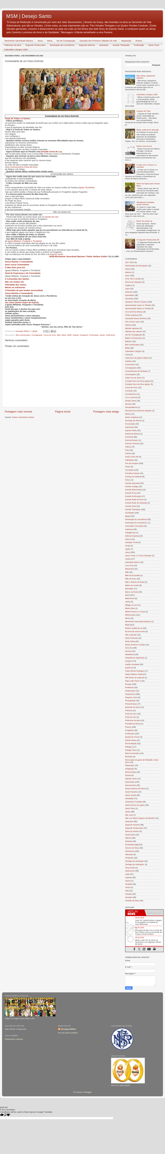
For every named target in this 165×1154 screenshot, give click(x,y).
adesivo (128, 272)
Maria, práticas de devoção (147, 130)
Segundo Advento (87, 45)
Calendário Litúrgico (133, 351)
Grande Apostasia (132, 483)
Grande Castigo (131, 486)
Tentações (129, 858)
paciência (129, 668)
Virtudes (128, 894)
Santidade (129, 798)
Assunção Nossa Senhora (136, 318)
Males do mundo (132, 585)
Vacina (128, 881)
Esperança (129, 427)
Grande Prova (131, 493)
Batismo (128, 341)
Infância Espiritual (132, 536)
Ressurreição (130, 772)
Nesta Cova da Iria (144, 146)
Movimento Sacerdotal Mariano (19, 41)
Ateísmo (128, 325)
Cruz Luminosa (131, 397)
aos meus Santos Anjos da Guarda (21, 302)
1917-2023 (129, 262)
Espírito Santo (56, 254)
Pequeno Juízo (131, 697)
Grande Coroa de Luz (51, 151)
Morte (127, 618)
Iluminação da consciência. (136, 523)
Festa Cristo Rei (131, 457)
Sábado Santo (131, 779)
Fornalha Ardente (132, 473)
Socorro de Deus (132, 848)
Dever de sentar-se (144, 221)
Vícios (127, 887)
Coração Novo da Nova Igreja (137, 381)
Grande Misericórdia (133, 490)
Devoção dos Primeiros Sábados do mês (98, 41)
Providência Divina (133, 724)
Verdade (128, 884)
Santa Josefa (130, 795)
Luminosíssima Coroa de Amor (23, 167)
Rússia (139, 41)
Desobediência (131, 407)
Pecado (128, 684)
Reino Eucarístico (132, 753)
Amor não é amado (133, 279)
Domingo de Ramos (133, 420)
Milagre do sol (131, 605)
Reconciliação (131, 743)
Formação (129, 470)
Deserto (128, 404)
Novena (128, 651)
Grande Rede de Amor (134, 500)
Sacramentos (130, 785)
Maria (49, 41)
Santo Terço (153, 45)
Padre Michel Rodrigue (134, 671)
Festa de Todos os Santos (17, 118)
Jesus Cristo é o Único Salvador (138, 556)
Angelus (128, 285)
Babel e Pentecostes (133, 338)
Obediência (129, 654)
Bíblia (127, 348)
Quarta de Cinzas (132, 737)
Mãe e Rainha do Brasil (134, 582)
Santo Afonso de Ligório (135, 805)
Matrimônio (129, 598)
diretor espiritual (131, 417)
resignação (129, 769)
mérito (127, 602)
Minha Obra (130, 608)
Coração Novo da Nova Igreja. (137, 384)
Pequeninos (130, 694)
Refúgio (128, 747)
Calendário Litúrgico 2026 (16, 49)
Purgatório (84, 335)
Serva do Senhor (132, 831)
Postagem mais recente (18, 411)
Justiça (128, 559)
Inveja (127, 546)
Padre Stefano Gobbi (97, 256)
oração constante (132, 664)
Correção (129, 391)
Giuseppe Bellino (68, 1029)
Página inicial (62, 411)
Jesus (40, 41)
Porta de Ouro (131, 714)
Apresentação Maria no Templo (138, 308)
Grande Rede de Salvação (136, 503)
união (127, 874)
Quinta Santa (130, 740)
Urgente (128, 877)
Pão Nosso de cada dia (134, 678)
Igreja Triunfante (86, 187)
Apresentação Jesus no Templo (138, 305)
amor (127, 276)
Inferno (128, 539)
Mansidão (129, 589)
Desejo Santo (130, 401)
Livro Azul (129, 565)
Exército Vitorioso (132, 443)
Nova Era (129, 648)
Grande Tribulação (121, 45)
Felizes (128, 453)
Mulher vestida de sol (134, 628)
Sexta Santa (130, 835)
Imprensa (129, 529)
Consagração (36, 335)
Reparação (126, 41)
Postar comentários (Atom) (23, 417)
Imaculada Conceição (134, 526)
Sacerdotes (129, 782)
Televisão (129, 854)
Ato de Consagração (66, 41)
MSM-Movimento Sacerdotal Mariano (67, 256)
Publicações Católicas (14, 1039)
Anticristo (129, 292)
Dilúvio (128, 414)
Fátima (128, 447)
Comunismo (130, 364)
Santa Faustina (131, 792)
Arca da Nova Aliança (134, 312)
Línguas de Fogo (143, 111)
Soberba (128, 841)
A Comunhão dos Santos (17, 279)
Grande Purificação (133, 496)
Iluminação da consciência (136, 519)
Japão (127, 549)
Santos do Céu (51, 217)
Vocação (128, 897)
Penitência (129, 687)
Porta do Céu (130, 717)
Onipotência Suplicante (134, 658)
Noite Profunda (131, 638)
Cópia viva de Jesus (133, 378)
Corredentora (130, 394)
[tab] (134, 913)
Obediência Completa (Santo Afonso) (145, 203)
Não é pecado (131, 635)
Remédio (129, 757)
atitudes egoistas (132, 328)
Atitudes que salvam (133, 331)
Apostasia (103, 45)
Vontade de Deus (132, 901)
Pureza (128, 727)
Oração (76, 335)
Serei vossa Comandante (17, 265)
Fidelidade (129, 460)
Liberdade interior (132, 562)
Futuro (127, 480)
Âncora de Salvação (133, 282)
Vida (127, 891)
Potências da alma (12, 45)
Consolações (130, 374)
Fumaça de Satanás (133, 477)
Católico (128, 361)
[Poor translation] (6, 1115)
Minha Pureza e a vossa (135, 612)
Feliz (127, 450)
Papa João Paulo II (133, 681)
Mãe (59, 335)
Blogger (88, 1092)
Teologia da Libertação (134, 861)
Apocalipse (129, 295)
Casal (127, 355)
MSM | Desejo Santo (28, 16)
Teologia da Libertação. (134, 864)
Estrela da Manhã (132, 434)
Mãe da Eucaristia (132, 575)
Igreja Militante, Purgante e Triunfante (25, 241)
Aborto (128, 269)
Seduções (129, 821)
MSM (69, 335)
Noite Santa (130, 641)
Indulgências (130, 533)
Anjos (127, 289)
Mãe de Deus (130, 579)
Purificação (139, 45)
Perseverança (131, 704)
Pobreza (128, 710)
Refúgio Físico (131, 750)
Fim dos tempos (131, 463)
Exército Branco (131, 440)
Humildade (129, 513)
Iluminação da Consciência (62, 45)
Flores (127, 467)
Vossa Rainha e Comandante (19, 262)
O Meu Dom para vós (15, 267)
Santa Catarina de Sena (135, 789)
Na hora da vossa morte (135, 631)
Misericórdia (130, 615)
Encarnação (130, 424)
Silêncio (128, 838)
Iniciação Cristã (131, 542)
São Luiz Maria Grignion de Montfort (140, 818)
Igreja (127, 516)
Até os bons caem (132, 322)
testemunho (130, 871)
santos (102, 335)
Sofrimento (110, 335)
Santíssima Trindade (133, 802)
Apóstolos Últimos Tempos (136, 302)
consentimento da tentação (136, 371)
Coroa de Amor (49, 335)
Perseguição (130, 701)
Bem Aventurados (23, 335)
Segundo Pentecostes (35, 45)
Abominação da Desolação (136, 266)
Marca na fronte (131, 592)
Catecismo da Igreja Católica (137, 358)
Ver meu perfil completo (68, 1033)
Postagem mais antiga (106, 411)
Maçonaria (129, 569)
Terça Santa (130, 868)
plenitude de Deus (132, 707)
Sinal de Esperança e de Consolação (22, 273)
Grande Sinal (130, 506)
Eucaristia (129, 437)
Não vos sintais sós (14, 282)
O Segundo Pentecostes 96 (147, 240)
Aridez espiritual (131, 315)
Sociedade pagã (132, 845)
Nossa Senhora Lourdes (135, 645)
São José (129, 815)
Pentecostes (130, 691)
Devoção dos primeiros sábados (138, 411)
